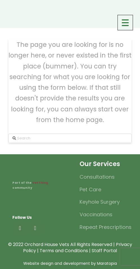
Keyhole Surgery (100, 201)
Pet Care (90, 189)
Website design (38, 263)
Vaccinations (96, 214)
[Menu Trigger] (125, 22)
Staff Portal (104, 250)
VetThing (40, 183)
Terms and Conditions (64, 250)
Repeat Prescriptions (106, 227)
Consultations (97, 176)
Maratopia (107, 263)
